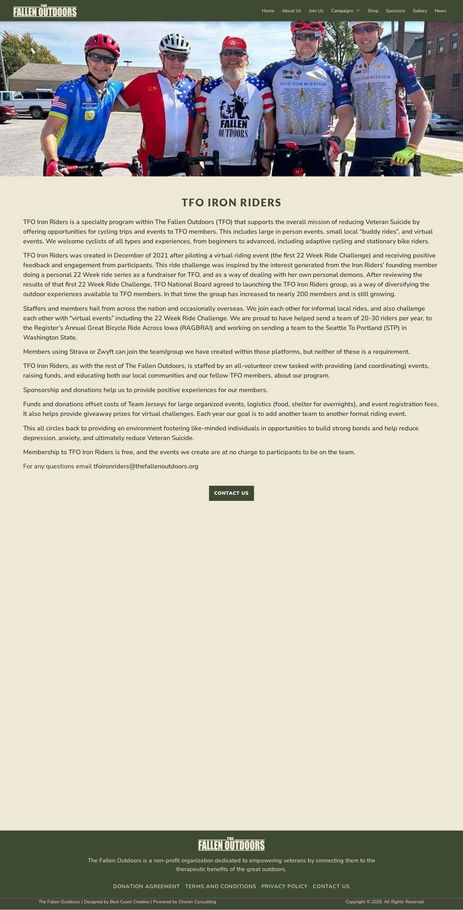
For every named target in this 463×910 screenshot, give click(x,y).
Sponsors (390, 11)
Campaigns (336, 11)
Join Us (305, 11)
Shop (366, 11)
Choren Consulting (197, 902)
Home (253, 11)
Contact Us (331, 886)
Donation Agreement (146, 886)
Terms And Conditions (220, 886)
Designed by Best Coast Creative (116, 902)
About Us (278, 11)
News (439, 11)
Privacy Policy (284, 886)
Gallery (417, 11)
